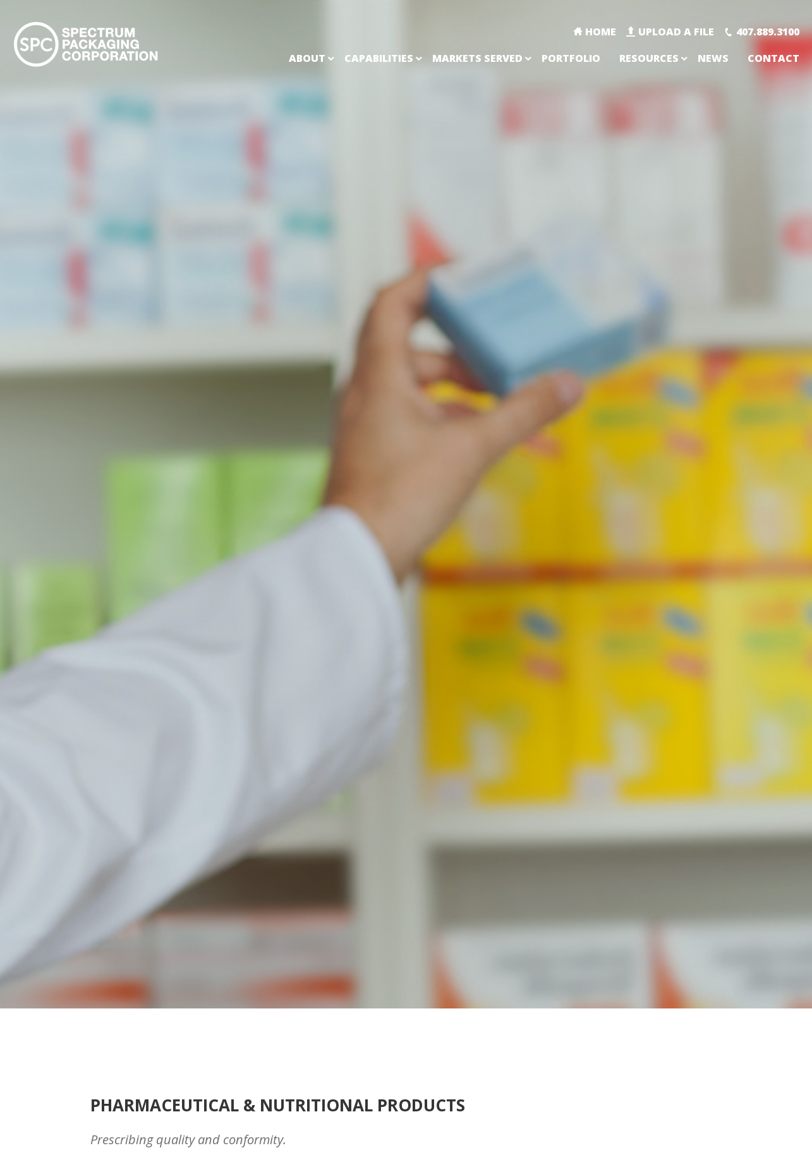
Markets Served (477, 58)
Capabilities (378, 58)
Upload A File (676, 32)
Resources (649, 58)
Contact (773, 58)
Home (600, 32)
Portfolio (571, 58)
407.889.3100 (767, 32)
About (307, 58)
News (713, 58)
